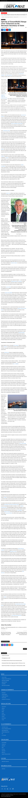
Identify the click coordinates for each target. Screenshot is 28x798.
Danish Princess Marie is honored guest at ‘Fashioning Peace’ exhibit (13, 665)
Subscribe (3, 750)
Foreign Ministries (5, 696)
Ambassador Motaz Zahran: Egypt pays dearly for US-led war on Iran (13, 663)
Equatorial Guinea (14, 281)
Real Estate (4, 718)
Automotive (4, 706)
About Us (3, 752)
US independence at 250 (6, 658)
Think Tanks (4, 697)
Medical (3, 708)
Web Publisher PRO (7, 796)
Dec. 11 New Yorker (22, 443)
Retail (3, 711)
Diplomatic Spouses (5, 761)
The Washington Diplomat (9, 17)
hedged (5, 497)
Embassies (4, 692)
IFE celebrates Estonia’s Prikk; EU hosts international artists (12, 660)
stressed (5, 346)
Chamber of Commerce (6, 699)
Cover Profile (4, 677)
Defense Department (5, 731)
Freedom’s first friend (5, 655)
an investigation (19, 510)
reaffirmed (2, 156)
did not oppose (16, 345)
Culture (3, 716)
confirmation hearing (6, 130)
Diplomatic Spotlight (5, 680)
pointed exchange (21, 332)
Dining (3, 709)
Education (3, 714)
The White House (5, 727)
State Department (5, 730)
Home (3, 17)
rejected (7, 157)
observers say (6, 352)
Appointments (4, 682)
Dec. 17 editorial (15, 363)
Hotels (3, 713)
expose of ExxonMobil (8, 292)
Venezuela (20, 281)
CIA (2, 733)
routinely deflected (9, 75)
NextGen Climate (7, 511)
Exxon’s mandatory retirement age (16, 123)
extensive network (14, 262)
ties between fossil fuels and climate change (11, 504)
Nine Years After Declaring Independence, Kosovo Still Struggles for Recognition (6, 633)
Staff (2, 747)
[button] (26, 10)
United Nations (4, 694)
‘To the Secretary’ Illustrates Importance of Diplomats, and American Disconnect (21, 633)
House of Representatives (6, 728)
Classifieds (3, 683)
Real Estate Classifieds (6, 685)
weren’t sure (8, 193)
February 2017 (16, 17)
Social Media (4, 742)
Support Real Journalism (6, 754)
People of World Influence (6, 678)
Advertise (3, 745)
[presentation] (24, 13)
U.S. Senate (4, 735)
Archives (3, 749)
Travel (3, 719)
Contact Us (4, 744)
